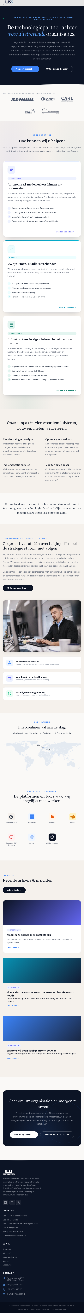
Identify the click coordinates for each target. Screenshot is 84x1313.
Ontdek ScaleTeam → (66, 232)
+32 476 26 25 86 (14, 1289)
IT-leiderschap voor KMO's (14, 1235)
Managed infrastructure (13, 1231)
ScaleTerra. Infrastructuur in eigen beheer (20, 1224)
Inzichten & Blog (10, 1257)
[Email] (12, 1202)
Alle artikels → (14, 890)
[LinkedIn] (5, 1202)
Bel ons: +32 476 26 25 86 (57, 1134)
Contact (6, 1261)
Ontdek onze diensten (57, 69)
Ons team (7, 1253)
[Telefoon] (18, 1202)
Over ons (7, 1249)
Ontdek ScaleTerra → (66, 390)
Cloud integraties (10, 1228)
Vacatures (7, 1265)
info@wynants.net (15, 1284)
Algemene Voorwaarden (40, 1309)
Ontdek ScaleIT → (67, 307)
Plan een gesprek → (25, 69)
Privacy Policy (23, 1309)
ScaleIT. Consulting (11, 1220)
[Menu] (78, 3)
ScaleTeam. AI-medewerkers (15, 1216)
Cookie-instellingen (59, 1309)
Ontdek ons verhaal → (18, 588)
